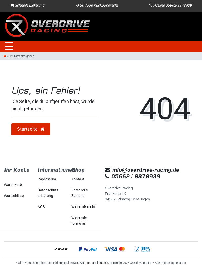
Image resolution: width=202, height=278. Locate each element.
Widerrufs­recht (83, 207)
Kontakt (77, 179)
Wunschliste (14, 196)
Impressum (47, 179)
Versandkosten (96, 263)
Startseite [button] (31, 129)
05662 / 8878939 (132, 176)
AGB (41, 207)
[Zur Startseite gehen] (19, 56)
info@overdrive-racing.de (142, 169)
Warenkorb (13, 185)
